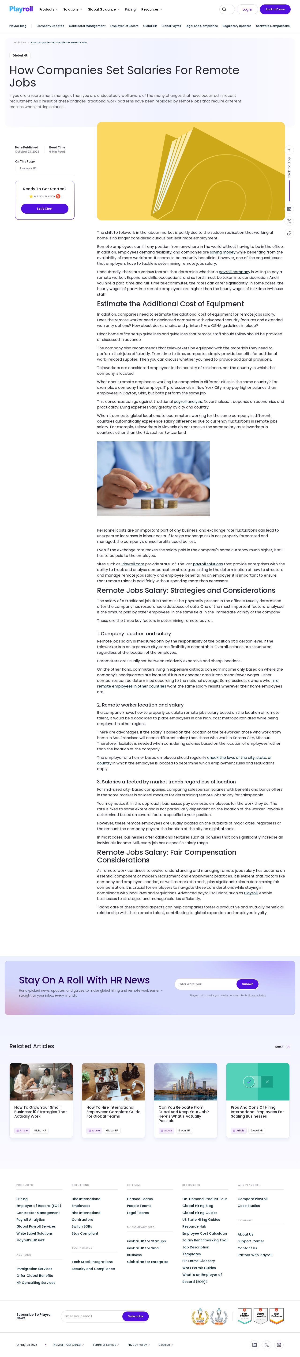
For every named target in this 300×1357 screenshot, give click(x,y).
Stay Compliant (85, 1233)
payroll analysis (188, 401)
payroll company (234, 272)
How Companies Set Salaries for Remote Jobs (59, 42)
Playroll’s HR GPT (30, 1240)
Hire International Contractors (86, 1216)
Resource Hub (194, 1226)
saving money (223, 252)
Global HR (20, 42)
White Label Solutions (34, 1233)
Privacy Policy (257, 995)
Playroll (251, 893)
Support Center (251, 1241)
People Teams (139, 1205)
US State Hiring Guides (201, 1219)
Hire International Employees (86, 1202)
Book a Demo (275, 9)
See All (283, 1046)
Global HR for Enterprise (147, 1261)
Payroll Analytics (30, 1219)
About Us (245, 1234)
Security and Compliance (93, 1268)
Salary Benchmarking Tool (204, 1240)
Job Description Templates (195, 1250)
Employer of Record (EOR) (38, 1205)
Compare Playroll (253, 1199)
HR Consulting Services (35, 1282)
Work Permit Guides (199, 1268)
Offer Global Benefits (34, 1275)
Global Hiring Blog (197, 1205)
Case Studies (249, 1205)
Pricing (130, 9)
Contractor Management (38, 1212)
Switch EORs (82, 1226)
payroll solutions (208, 564)
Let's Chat (44, 209)
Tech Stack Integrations (92, 1261)
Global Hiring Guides (200, 1212)
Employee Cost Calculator (205, 1233)
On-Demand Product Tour (204, 1199)
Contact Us (247, 1248)
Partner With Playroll (255, 1255)
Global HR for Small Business (144, 1251)
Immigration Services (34, 1268)
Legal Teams (138, 1212)
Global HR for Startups (146, 1241)
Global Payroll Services (36, 1226)
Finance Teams (140, 1199)
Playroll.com (132, 564)
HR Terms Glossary (198, 1261)
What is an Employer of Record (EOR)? (202, 1278)
